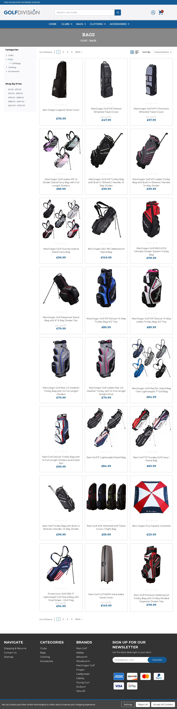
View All (80, 691)
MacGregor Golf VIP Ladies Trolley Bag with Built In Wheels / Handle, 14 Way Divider (151, 182)
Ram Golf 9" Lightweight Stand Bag (106, 457)
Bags (81, 24)
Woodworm (83, 661)
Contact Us (10, 652)
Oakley (80, 678)
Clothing (98, 24)
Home (52, 24)
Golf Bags (16, 63)
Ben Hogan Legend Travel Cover (61, 110)
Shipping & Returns (15, 648)
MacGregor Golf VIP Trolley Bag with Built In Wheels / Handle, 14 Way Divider (106, 182)
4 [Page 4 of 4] (71, 52)
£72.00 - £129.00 (15, 93)
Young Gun (82, 682)
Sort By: (146, 52)
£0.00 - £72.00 (14, 89)
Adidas (80, 652)
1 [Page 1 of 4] (58, 52)
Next (78, 52)
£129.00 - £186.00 (16, 97)
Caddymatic (83, 674)
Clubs (66, 24)
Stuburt (81, 686)
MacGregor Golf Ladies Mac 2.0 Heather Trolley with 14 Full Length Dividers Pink (106, 390)
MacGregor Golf (85, 665)
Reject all (143, 704)
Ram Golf (81, 648)
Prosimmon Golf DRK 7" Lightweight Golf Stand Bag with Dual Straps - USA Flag (61, 596)
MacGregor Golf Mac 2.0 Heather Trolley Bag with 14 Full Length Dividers (61, 390)
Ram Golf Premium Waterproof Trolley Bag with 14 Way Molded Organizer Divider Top (151, 598)
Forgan (80, 669)
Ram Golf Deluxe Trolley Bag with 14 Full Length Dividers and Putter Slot (61, 460)
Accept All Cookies (163, 704)
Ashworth (81, 657)
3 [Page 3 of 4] (67, 52)
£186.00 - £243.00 (16, 101)
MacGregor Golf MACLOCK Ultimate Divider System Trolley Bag (151, 251)
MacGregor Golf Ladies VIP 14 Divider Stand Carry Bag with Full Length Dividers (61, 182)
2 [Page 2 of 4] (63, 52)
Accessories (119, 24)
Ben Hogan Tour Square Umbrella (151, 525)
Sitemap (8, 657)
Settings (128, 704)
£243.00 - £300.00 (16, 105)
